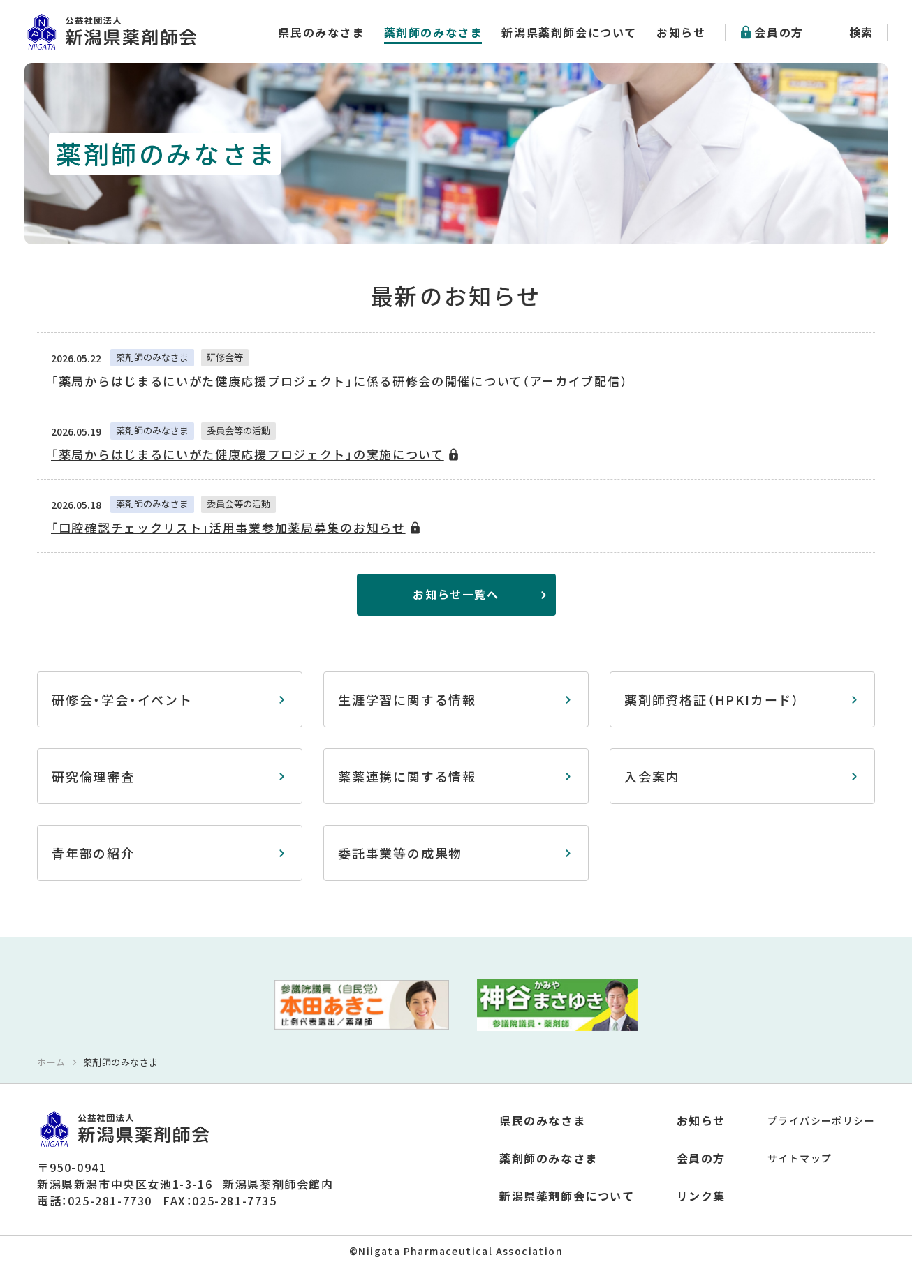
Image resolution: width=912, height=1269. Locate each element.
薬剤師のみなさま (433, 32)
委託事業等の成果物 (400, 853)
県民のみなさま (321, 32)
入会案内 (651, 776)
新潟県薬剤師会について (569, 32)
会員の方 (778, 32)
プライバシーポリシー (821, 1120)
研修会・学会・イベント (122, 699)
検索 (861, 32)
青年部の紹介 (93, 853)
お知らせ (680, 32)
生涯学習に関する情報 (407, 699)
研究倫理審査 (93, 776)
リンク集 (701, 1195)
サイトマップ (799, 1158)
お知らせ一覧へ (456, 594)
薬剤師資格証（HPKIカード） (712, 699)
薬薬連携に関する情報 (407, 776)
